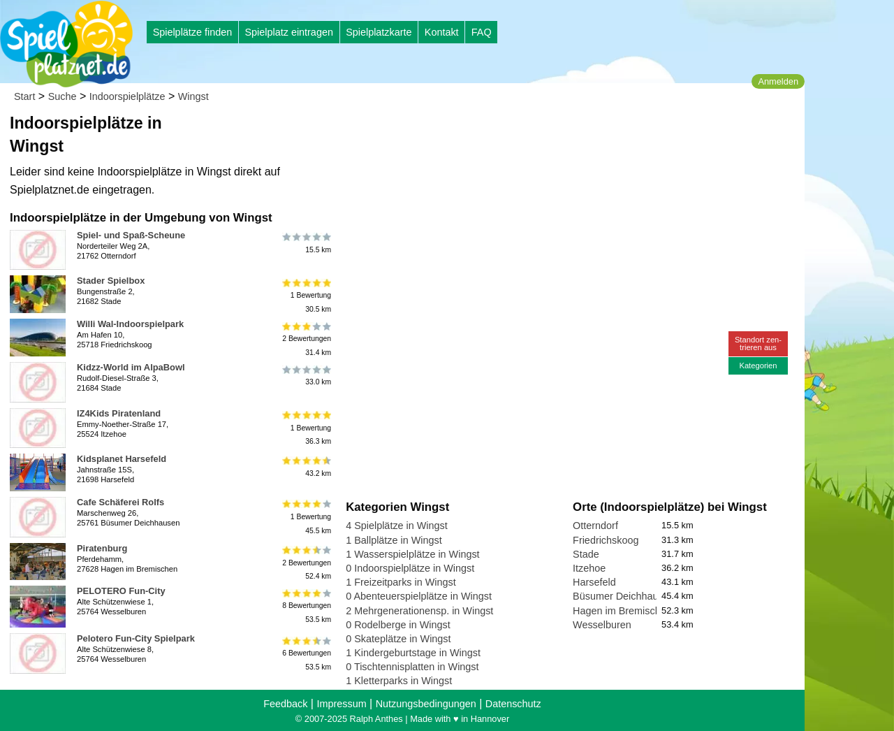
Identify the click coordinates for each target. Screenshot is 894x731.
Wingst (193, 96)
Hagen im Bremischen (622, 610)
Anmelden (778, 81)
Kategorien (758, 365)
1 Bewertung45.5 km (305, 517)
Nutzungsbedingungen (426, 703)
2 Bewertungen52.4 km (305, 563)
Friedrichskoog (605, 540)
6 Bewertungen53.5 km (305, 653)
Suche (62, 96)
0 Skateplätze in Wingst (398, 638)
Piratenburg (102, 548)
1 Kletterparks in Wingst (399, 680)
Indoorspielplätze (127, 96)
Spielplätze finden (193, 32)
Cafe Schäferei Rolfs (120, 502)
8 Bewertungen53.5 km (305, 605)
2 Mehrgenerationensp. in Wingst (419, 610)
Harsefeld (594, 582)
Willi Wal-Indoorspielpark (130, 324)
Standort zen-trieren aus (758, 343)
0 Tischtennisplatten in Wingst (412, 666)
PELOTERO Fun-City (121, 591)
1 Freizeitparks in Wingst (401, 582)
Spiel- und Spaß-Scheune (131, 235)
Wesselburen (602, 624)
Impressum (341, 703)
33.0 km (305, 375)
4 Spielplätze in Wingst (397, 525)
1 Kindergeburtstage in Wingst (413, 652)
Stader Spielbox (111, 280)
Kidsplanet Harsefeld (121, 459)
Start (24, 96)
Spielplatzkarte (378, 32)
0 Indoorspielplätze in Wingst (410, 568)
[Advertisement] (504, 133)
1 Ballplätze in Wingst (394, 540)
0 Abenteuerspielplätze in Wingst (419, 596)
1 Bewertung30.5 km (305, 295)
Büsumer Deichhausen (624, 596)
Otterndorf (595, 525)
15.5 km (305, 243)
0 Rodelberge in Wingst (398, 624)
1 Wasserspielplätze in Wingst (412, 554)
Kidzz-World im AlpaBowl (131, 367)
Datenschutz (513, 703)
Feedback (285, 703)
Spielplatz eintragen (288, 32)
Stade (586, 554)
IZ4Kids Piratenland (119, 413)
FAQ (481, 32)
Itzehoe (589, 568)
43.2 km (305, 466)
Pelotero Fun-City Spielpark (136, 638)
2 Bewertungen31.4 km (305, 338)
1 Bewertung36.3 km (305, 428)
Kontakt (442, 32)
